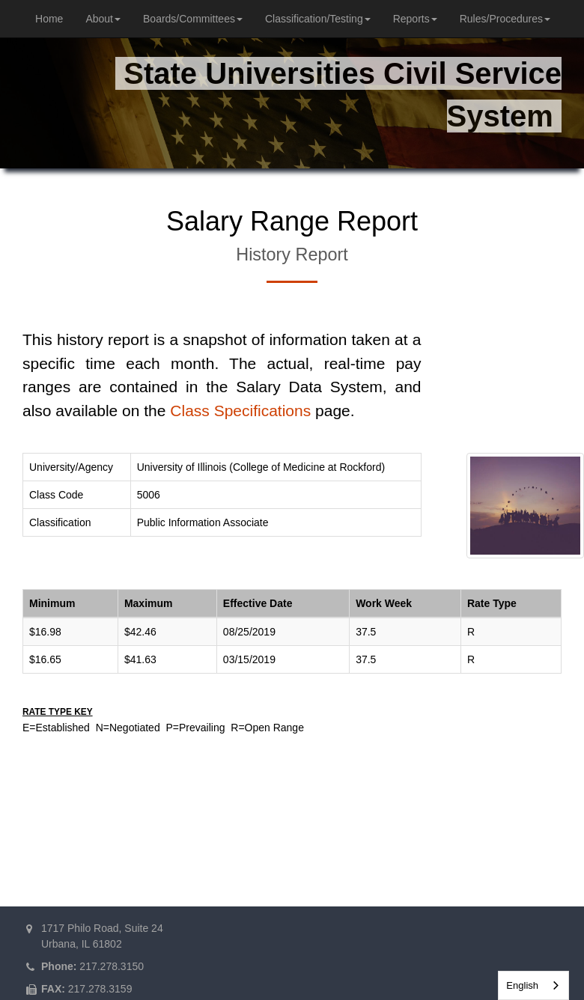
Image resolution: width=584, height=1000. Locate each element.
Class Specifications (240, 410)
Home (49, 19)
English (522, 985)
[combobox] (533, 985)
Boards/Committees (193, 19)
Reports (415, 19)
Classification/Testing (318, 19)
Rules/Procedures (505, 19)
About (103, 19)
